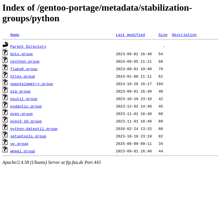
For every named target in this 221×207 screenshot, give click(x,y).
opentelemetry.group (31, 83)
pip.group (20, 91)
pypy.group (21, 113)
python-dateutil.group (34, 128)
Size (163, 34)
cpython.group (24, 61)
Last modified (130, 34)
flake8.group (23, 68)
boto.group (21, 53)
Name (14, 34)
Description (184, 34)
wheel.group (22, 151)
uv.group (19, 143)
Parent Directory (28, 46)
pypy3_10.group (26, 121)
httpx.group (22, 76)
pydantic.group (26, 106)
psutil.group (23, 98)
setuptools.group (28, 136)
